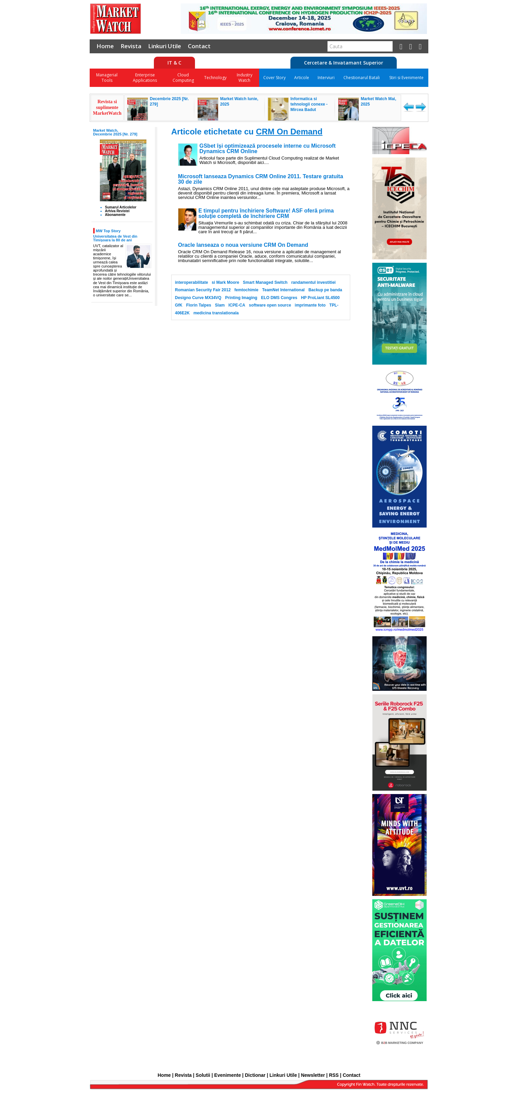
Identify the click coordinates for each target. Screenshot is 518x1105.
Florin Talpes (198, 305)
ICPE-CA (236, 305)
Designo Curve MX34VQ (198, 297)
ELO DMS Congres (279, 297)
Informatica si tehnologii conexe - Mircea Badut (308, 104)
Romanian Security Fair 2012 (203, 290)
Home (105, 46)
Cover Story (274, 77)
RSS (334, 1075)
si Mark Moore (225, 282)
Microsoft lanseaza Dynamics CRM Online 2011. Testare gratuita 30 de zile (260, 179)
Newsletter (313, 1075)
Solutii (203, 1075)
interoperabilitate (191, 282)
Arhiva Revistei (117, 211)
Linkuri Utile (164, 46)
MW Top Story (108, 231)
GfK (178, 305)
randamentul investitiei (313, 282)
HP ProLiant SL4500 (320, 297)
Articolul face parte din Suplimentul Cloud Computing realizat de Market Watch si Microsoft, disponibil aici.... (269, 160)
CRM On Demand (289, 131)
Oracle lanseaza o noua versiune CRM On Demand (243, 245)
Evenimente (227, 1075)
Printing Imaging (241, 297)
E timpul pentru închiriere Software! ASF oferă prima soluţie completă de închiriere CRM (266, 213)
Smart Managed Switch (265, 282)
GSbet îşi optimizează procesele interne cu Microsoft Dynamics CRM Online (267, 148)
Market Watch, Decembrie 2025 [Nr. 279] (115, 132)
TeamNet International (283, 290)
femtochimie (246, 290)
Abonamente (115, 215)
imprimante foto (310, 305)
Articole (301, 77)
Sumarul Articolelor (120, 207)
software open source (270, 305)
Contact (199, 46)
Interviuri (326, 77)
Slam (220, 305)
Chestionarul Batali (361, 77)
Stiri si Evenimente (406, 77)
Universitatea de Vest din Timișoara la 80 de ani (115, 238)
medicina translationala (215, 313)
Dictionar (255, 1075)
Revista (131, 46)
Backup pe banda (325, 290)
